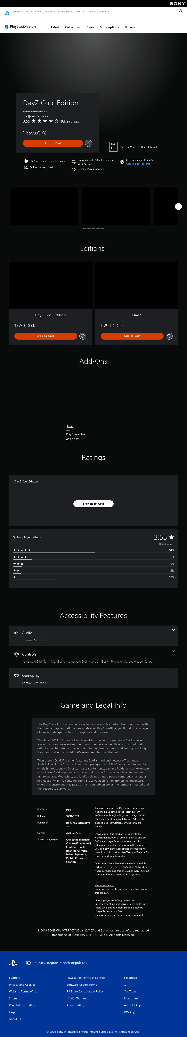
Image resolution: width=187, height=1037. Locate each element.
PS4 (37, 11)
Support (102, 11)
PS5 (28, 11)
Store (90, 11)
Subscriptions (109, 23)
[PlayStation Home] (7, 11)
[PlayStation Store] (21, 22)
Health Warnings (104, 881)
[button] (138, 160)
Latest (55, 23)
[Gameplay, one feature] (93, 674)
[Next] (178, 202)
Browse (130, 23)
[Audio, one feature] (93, 632)
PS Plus (48, 11)
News (79, 11)
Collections (73, 23)
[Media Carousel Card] (44, 203)
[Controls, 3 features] (93, 653)
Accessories (64, 11)
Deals (90, 23)
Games (16, 11)
